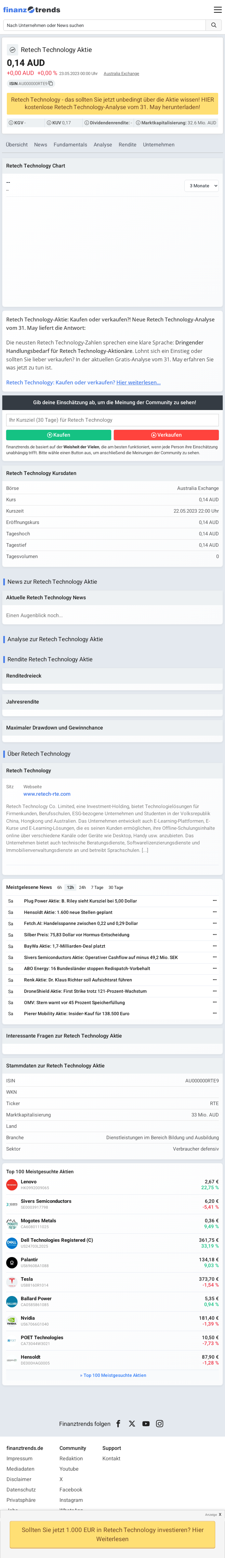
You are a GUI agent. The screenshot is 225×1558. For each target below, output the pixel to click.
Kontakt (111, 1459)
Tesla (27, 1279)
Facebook (71, 1490)
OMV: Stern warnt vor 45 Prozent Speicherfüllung (74, 1002)
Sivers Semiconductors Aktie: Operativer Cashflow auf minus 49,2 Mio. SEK (101, 957)
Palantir (29, 1259)
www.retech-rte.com (47, 794)
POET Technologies (42, 1337)
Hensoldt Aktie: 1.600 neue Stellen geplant (68, 912)
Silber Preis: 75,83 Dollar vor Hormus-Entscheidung (76, 934)
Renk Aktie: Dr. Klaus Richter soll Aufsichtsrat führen (78, 980)
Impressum (20, 1459)
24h (82, 887)
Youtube (69, 1469)
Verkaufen (169, 435)
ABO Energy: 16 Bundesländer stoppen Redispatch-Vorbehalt (87, 968)
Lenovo (28, 1181)
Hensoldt (30, 1357)
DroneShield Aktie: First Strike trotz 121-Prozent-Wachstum (85, 991)
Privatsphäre (21, 1500)
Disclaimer (19, 1479)
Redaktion (71, 1459)
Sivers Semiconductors (46, 1201)
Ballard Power (36, 1298)
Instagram (71, 1500)
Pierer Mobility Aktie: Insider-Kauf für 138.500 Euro (76, 1013)
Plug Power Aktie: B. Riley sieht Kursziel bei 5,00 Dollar (80, 901)
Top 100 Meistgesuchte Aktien (115, 1375)
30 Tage (116, 887)
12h (70, 887)
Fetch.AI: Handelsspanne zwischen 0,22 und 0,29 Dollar (81, 923)
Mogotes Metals (38, 1220)
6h (59, 887)
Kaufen (61, 435)
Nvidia (28, 1318)
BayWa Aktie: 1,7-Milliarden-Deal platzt (64, 946)
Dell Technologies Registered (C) (57, 1240)
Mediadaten (20, 1469)
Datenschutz (21, 1490)
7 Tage (97, 887)
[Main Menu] (218, 10)
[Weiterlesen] (215, 901)
